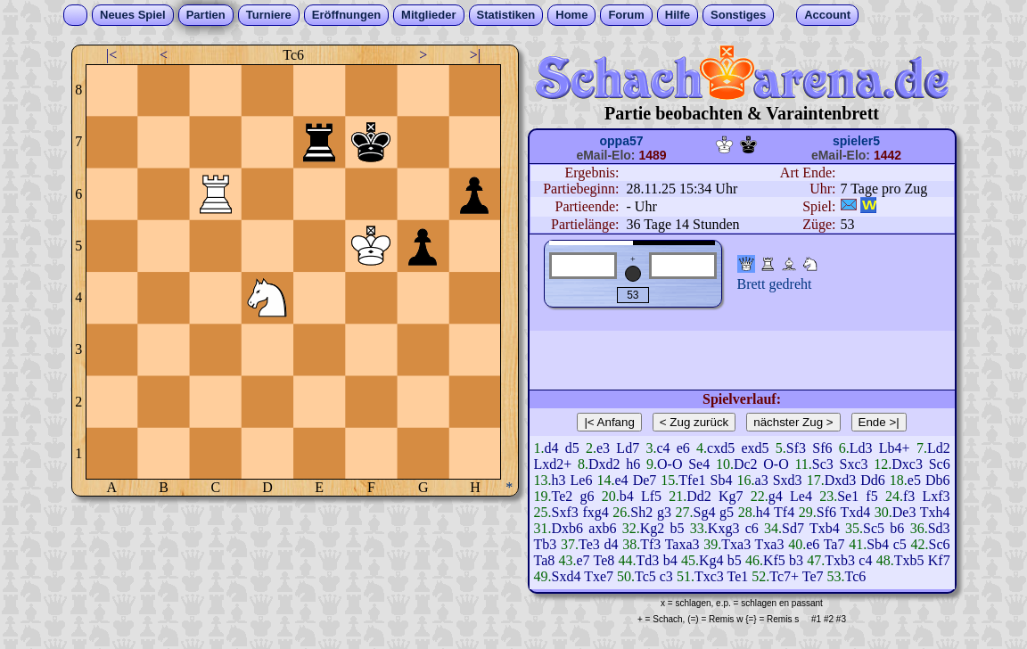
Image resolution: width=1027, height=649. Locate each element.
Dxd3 (841, 480)
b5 (677, 528)
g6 (586, 496)
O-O (669, 464)
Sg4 (705, 512)
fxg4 (595, 512)
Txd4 (855, 512)
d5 (572, 448)
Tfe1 (691, 480)
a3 (761, 480)
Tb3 (545, 544)
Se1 (848, 496)
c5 (900, 544)
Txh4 (935, 512)
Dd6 (872, 480)
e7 (583, 560)
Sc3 (823, 464)
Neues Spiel (133, 14)
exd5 (754, 448)
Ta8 (544, 560)
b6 (897, 528)
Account (827, 14)
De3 (904, 512)
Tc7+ (784, 576)
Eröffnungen (346, 14)
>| (475, 54)
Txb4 (824, 528)
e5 (914, 480)
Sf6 (822, 448)
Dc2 (746, 464)
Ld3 (861, 448)
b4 (627, 496)
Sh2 (641, 512)
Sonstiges (738, 14)
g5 (726, 512)
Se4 (699, 464)
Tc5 (645, 576)
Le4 (801, 496)
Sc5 (873, 528)
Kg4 (711, 560)
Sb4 (722, 480)
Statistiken (506, 14)
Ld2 (938, 448)
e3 (603, 448)
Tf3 (650, 544)
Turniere (269, 14)
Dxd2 (604, 464)
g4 (775, 496)
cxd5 (721, 448)
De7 (645, 480)
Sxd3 (787, 480)
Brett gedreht (774, 284)
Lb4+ (894, 448)
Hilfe (677, 14)
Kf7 (939, 560)
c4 (663, 448)
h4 (763, 512)
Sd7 (793, 528)
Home (571, 14)
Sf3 (796, 448)
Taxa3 (682, 544)
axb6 (602, 528)
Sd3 (939, 528)
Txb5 (909, 560)
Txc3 (709, 576)
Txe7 (598, 576)
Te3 (589, 544)
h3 (559, 480)
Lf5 (651, 496)
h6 (633, 464)
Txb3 (840, 560)
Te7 (813, 576)
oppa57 (621, 141)
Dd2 (698, 496)
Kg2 (652, 528)
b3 (796, 560)
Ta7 (834, 544)
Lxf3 (935, 496)
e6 (683, 448)
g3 (664, 512)
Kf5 (774, 560)
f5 (871, 496)
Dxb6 (568, 528)
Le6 (582, 480)
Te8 (604, 560)
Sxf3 (565, 512)
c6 (752, 528)
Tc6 (856, 576)
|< (111, 54)
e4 (621, 480)
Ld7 (627, 448)
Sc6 (939, 464)
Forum (626, 14)
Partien (206, 14)
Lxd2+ (553, 464)
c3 (666, 576)
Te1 (737, 576)
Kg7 (731, 496)
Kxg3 (724, 528)
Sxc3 (854, 464)
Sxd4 (566, 576)
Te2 (562, 496)
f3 (909, 496)
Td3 (648, 560)
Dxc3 (907, 464)
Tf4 (784, 512)
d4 (552, 448)
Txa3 (736, 544)
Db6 (937, 480)
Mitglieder (428, 14)
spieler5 (856, 141)
